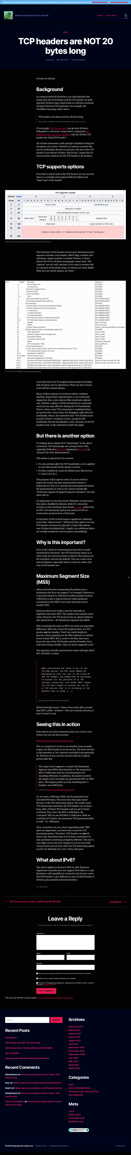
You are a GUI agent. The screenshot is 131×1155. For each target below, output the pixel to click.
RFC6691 (66, 135)
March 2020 (75, 1071)
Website (39, 967)
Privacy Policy (111, 16)
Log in (72, 1114)
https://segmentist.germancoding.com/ (55, 741)
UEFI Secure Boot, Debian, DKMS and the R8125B (29, 1051)
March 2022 (74, 1040)
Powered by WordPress (59, 1149)
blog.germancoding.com (23, 1149)
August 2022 (75, 1037)
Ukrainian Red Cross (100, 2)
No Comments (80, 61)
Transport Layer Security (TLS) (84, 1095)
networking (43, 887)
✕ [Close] (128, 577)
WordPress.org (76, 1125)
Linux (65, 33)
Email (68, 957)
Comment (40, 937)
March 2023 (74, 1033)
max (52, 61)
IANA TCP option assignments (30, 372)
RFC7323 (82, 450)
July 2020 (74, 1061)
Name (38, 957)
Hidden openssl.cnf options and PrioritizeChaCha (37, 1086)
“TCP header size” (58, 129)
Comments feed (77, 1121)
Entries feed (75, 1118)
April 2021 (74, 1047)
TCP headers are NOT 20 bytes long (23, 1046)
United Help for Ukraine (119, 2)
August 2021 (75, 1044)
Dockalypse (11, 1041)
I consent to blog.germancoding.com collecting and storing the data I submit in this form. (65, 987)
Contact (99, 16)
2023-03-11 (64, 61)
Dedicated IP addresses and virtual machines (28, 1062)
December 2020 (77, 1051)
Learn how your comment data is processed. (55, 1001)
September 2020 (77, 1058)
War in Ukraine (12, 1056)
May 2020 (74, 1065)
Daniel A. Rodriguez (15, 1108)
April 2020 (74, 1068)
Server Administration (80, 1091)
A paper (79, 508)
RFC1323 (61, 450)
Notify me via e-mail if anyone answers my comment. (56, 982)
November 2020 (77, 1054)
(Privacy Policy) (49, 988)
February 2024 (76, 1030)
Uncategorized (76, 1098)
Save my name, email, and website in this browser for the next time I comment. (64, 977)
